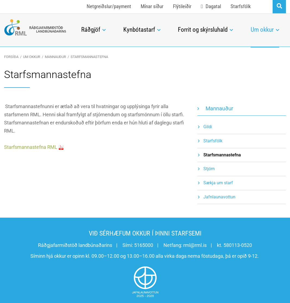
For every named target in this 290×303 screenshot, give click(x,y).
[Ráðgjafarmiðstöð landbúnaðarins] (35, 27)
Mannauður (55, 57)
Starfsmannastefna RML (30, 147)
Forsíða (11, 57)
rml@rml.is (195, 245)
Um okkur (31, 57)
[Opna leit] (279, 6)
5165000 (143, 245)
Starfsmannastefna (89, 57)
